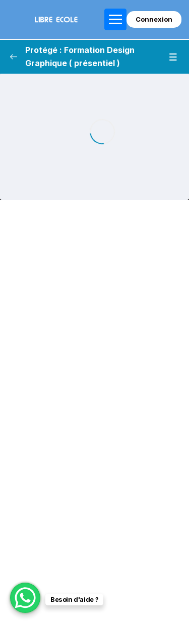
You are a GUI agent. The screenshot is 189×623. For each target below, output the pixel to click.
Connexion (154, 19)
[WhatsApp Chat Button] (25, 598)
